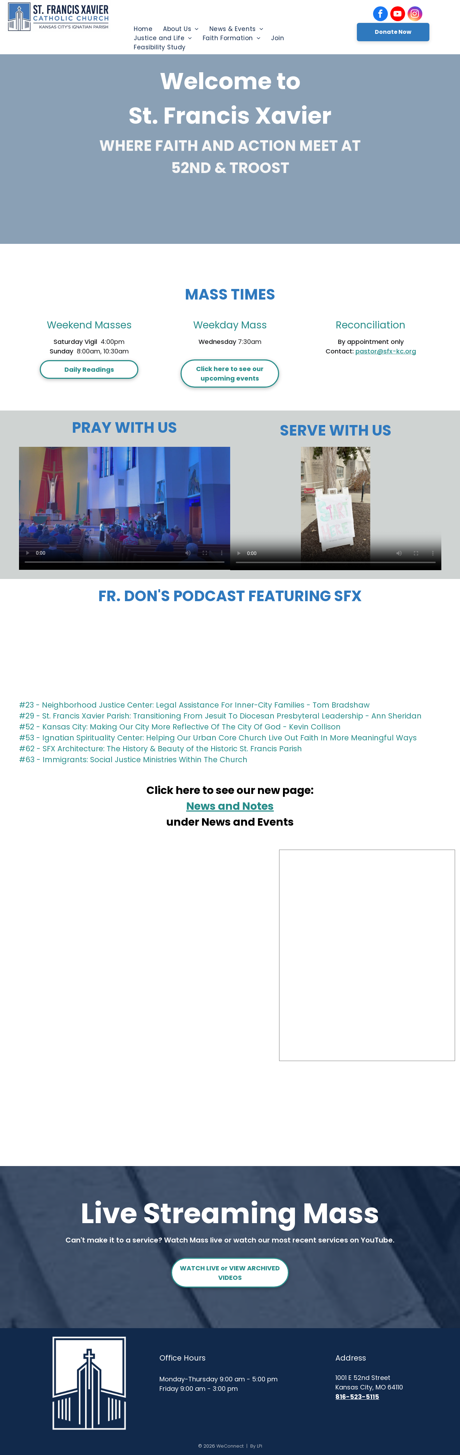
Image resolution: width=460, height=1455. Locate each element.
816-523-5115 (357, 1396)
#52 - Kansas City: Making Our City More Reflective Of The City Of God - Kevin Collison (180, 727)
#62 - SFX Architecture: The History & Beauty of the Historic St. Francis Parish (160, 749)
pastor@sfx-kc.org (385, 351)
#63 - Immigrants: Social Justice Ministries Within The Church (133, 759)
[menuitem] (143, 28)
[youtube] (397, 14)
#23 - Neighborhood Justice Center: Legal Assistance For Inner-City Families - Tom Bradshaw (194, 705)
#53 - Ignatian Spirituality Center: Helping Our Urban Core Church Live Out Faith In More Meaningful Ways (218, 738)
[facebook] (380, 14)
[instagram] (415, 14)
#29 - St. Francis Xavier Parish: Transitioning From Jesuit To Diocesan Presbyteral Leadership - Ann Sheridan (220, 716)
